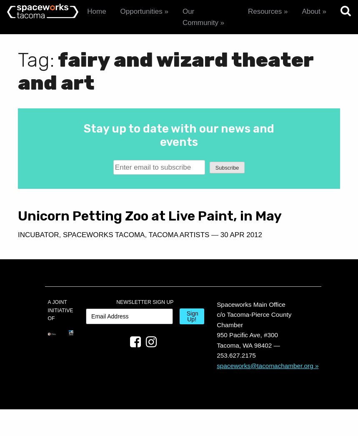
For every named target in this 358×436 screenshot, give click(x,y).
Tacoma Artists (48, 262)
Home (96, 11)
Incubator (38, 250)
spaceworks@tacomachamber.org (265, 392)
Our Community (200, 17)
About (311, 11)
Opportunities (141, 11)
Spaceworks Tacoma (104, 250)
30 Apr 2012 (110, 262)
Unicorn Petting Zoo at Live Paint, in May (91, 223)
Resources (265, 11)
